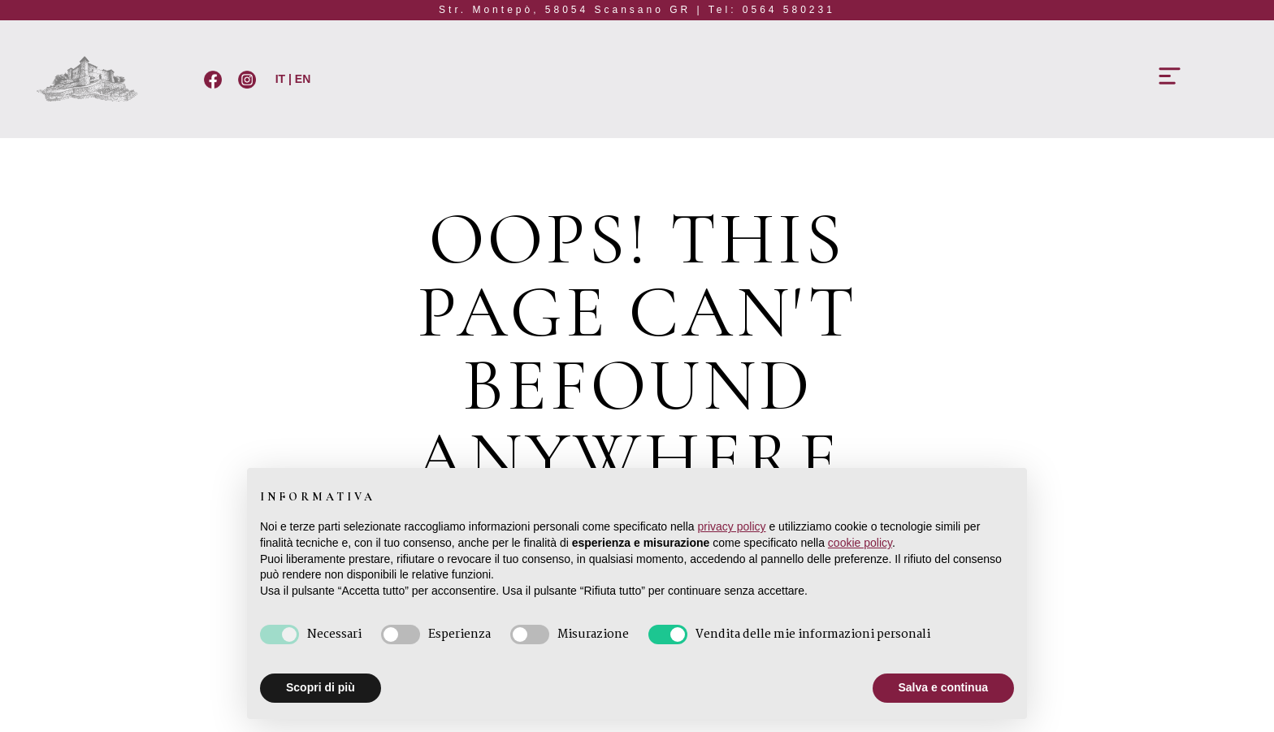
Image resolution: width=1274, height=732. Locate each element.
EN (302, 78)
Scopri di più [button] (320, 687)
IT (278, 78)
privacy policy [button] (732, 526)
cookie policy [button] (860, 542)
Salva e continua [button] (943, 687)
